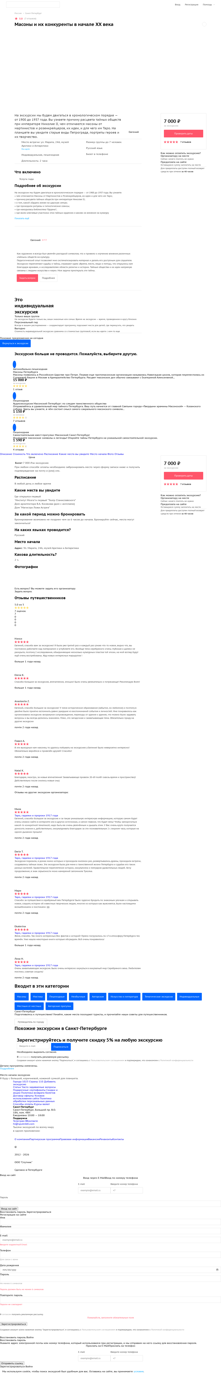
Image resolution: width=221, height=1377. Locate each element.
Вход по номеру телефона (121, 1180)
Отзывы (119, 455)
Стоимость (19, 455)
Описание (6, 455)
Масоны (22, 998)
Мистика (38, 998)
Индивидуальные (27, 1008)
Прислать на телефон (122, 1347)
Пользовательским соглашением (107, 1062)
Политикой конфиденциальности (176, 1062)
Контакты (118, 1141)
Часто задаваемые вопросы (39, 1089)
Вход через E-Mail (94, 1180)
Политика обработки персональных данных (34, 1102)
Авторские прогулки (90, 1008)
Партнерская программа (44, 1141)
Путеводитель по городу (31, 1024)
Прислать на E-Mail (97, 1347)
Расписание (51, 455)
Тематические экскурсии (165, 998)
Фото (110, 455)
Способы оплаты (23, 1106)
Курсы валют (42, 1106)
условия (138, 1373)
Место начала (98, 455)
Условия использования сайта (28, 1099)
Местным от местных (58, 1008)
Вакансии (94, 1141)
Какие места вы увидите (74, 455)
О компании (22, 1141)
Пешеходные (58, 998)
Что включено (35, 455)
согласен (24, 1058)
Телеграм (19, 1123)
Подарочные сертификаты (29, 1091)
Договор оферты (23, 1097)
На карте (25, 149)
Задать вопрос (28, 278)
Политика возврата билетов (38, 1094)
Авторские (101, 998)
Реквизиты (106, 1141)
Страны (36, 1083)
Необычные (81, 998)
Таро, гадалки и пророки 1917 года (36, 817)
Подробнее (50, 278)
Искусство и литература (129, 998)
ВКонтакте (31, 1123)
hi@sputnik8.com (23, 1125)
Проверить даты (184, 133)
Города (21, 1083)
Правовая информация (74, 1141)
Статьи (17, 1089)
